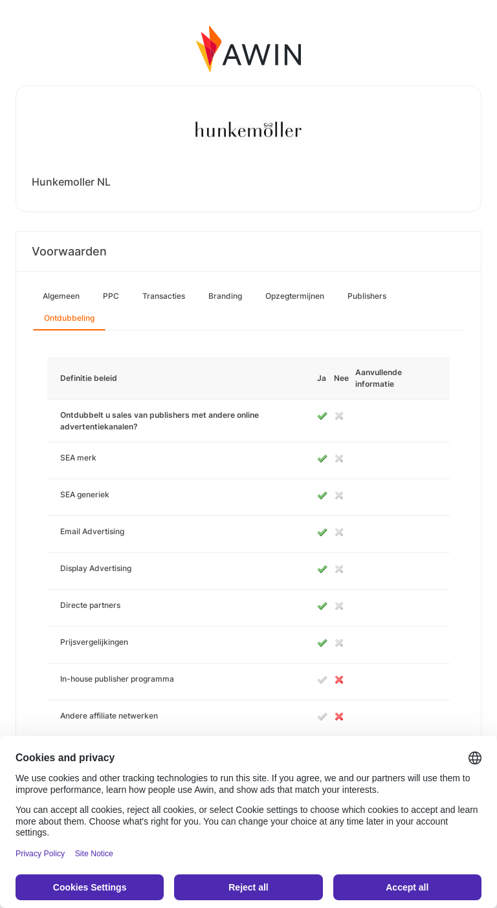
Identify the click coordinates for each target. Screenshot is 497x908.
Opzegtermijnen (294, 296)
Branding (225, 296)
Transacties (163, 296)
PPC (111, 296)
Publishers (367, 296)
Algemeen (61, 296)
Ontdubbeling (69, 318)
